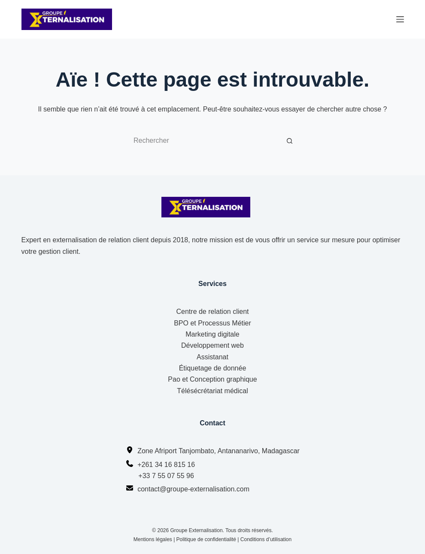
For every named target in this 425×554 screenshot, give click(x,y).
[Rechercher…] (204, 140)
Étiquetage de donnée (212, 368)
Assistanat (212, 357)
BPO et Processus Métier (212, 323)
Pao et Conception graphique (212, 379)
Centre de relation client (212, 311)
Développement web (212, 345)
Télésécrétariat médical (212, 390)
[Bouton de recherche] (289, 140)
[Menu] (400, 19)
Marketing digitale (212, 334)
